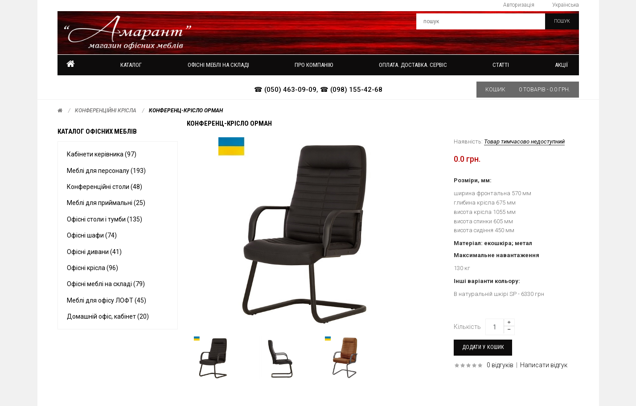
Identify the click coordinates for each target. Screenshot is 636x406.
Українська (565, 5)
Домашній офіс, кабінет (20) (108, 316)
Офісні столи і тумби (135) (104, 219)
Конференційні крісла (105, 110)
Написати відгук (543, 365)
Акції (561, 65)
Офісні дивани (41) (94, 251)
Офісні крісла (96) (92, 267)
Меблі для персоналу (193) (106, 170)
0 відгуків (500, 365)
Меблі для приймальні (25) (106, 202)
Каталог (131, 65)
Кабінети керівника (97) (101, 154)
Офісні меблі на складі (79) (106, 283)
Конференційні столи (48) (104, 186)
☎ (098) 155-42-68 (351, 90)
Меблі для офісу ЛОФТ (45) (106, 300)
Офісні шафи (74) (92, 235)
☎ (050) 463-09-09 (285, 90)
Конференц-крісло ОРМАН (186, 110)
